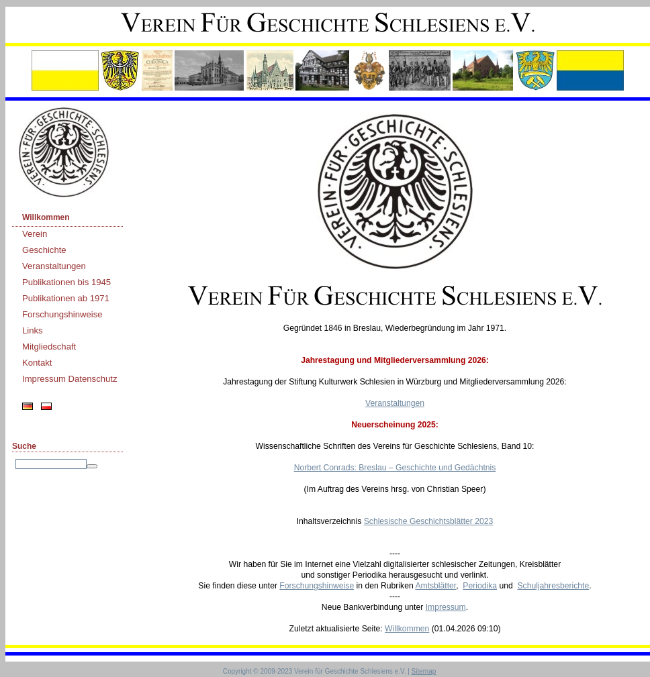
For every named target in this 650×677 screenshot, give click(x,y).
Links (32, 330)
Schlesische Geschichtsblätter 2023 (429, 521)
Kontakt (37, 363)
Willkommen (46, 217)
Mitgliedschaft (49, 347)
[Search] (51, 464)
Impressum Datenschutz (70, 379)
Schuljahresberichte (553, 585)
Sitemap (424, 671)
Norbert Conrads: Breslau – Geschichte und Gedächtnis (395, 467)
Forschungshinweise (62, 314)
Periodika (480, 585)
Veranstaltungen (54, 266)
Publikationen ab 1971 (65, 298)
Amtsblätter (435, 585)
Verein (34, 234)
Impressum (446, 607)
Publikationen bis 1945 (66, 282)
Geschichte (44, 250)
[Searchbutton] (92, 466)
